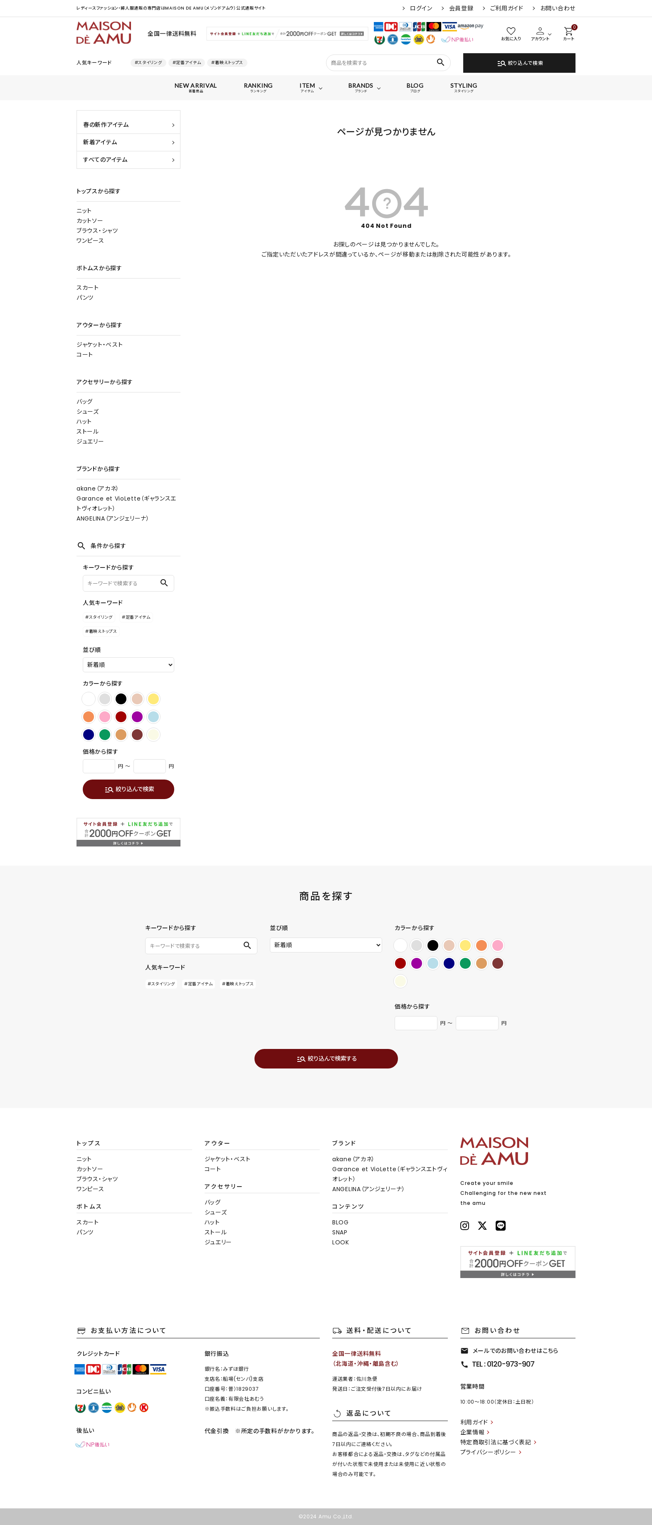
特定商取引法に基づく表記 (495, 1442)
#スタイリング (148, 62)
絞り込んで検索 (520, 63)
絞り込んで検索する (326, 1059)
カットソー (90, 221)
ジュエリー (90, 441)
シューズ (88, 411)
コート (85, 354)
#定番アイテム (187, 62)
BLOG (340, 1222)
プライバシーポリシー (488, 1452)
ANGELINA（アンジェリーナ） (113, 518)
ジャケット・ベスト (100, 345)
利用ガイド (474, 1422)
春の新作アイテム (106, 125)
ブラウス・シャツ (97, 231)
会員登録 (461, 8)
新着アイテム (100, 142)
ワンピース (90, 241)
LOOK (340, 1242)
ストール (88, 431)
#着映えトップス (227, 62)
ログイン (421, 8)
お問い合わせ (557, 8)
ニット (84, 211)
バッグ (85, 401)
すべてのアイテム (105, 159)
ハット (84, 421)
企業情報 (472, 1432)
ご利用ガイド (507, 8)
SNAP (340, 1232)
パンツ (85, 298)
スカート (88, 288)
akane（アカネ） (98, 488)
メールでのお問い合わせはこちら (509, 1351)
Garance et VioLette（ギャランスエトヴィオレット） (126, 503)
